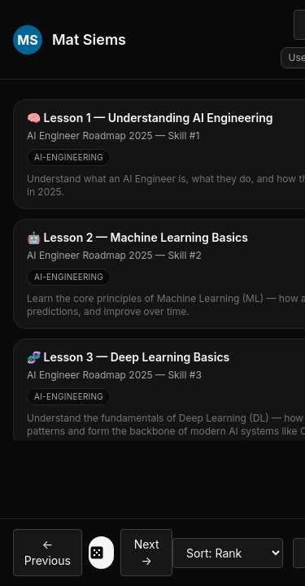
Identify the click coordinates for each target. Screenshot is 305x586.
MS (27, 40)
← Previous (47, 552)
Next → (146, 552)
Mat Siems (89, 39)
